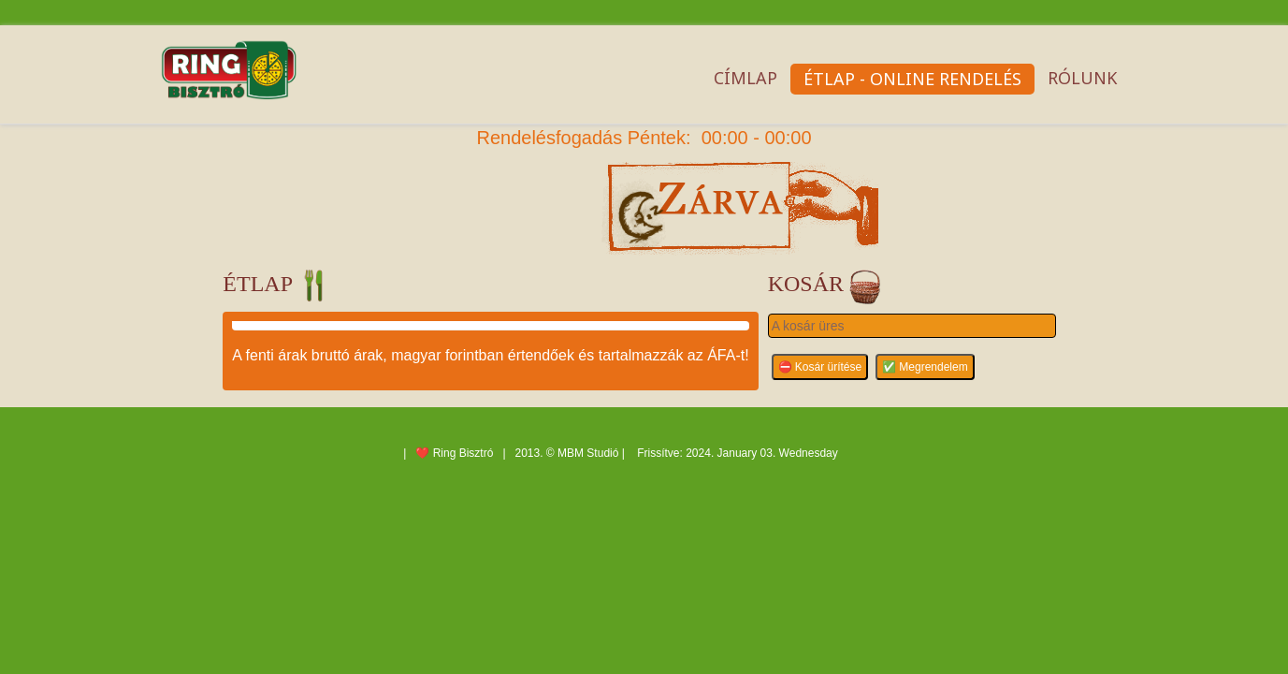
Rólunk (1082, 77)
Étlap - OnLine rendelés (912, 78)
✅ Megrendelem (925, 367)
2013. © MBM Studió (567, 453)
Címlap (745, 77)
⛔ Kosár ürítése (820, 367)
